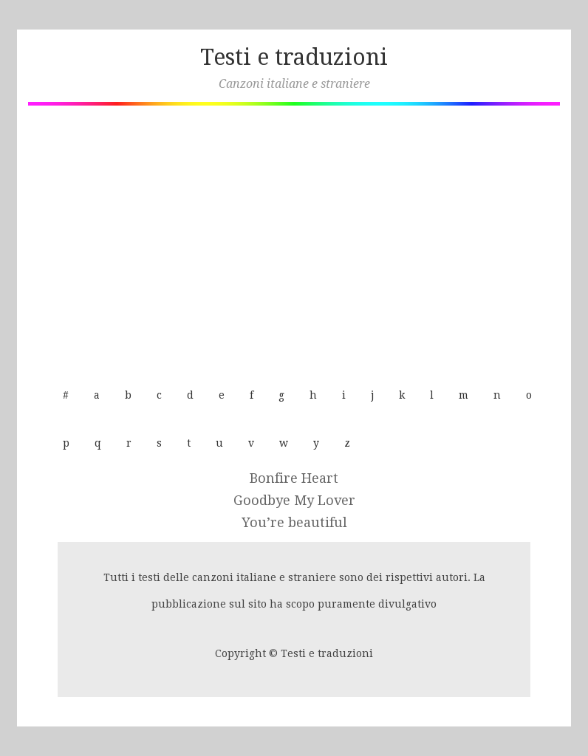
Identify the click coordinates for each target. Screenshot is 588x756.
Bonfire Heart (294, 478)
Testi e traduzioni (294, 57)
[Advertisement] (294, 238)
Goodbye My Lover (294, 500)
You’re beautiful (294, 522)
